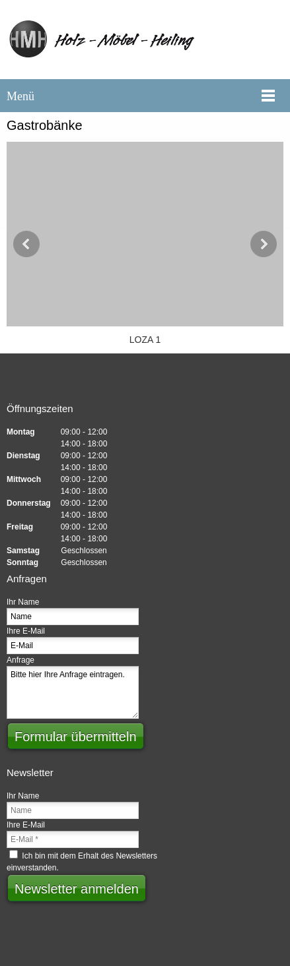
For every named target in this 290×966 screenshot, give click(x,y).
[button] (145, 244)
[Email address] (145, 379)
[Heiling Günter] (145, 39)
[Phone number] (113, 379)
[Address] (177, 379)
